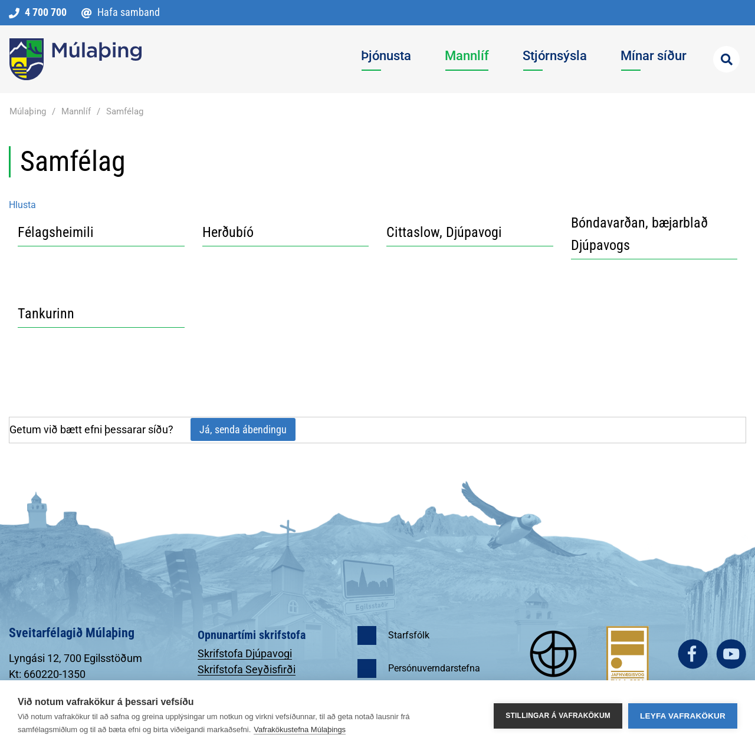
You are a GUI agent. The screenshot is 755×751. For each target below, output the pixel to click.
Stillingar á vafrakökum (557, 716)
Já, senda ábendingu (243, 429)
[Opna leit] (726, 59)
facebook (693, 654)
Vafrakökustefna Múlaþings (300, 729)
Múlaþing (27, 111)
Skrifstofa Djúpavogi (245, 653)
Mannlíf (76, 111)
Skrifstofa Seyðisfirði (247, 669)
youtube (731, 654)
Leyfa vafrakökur (683, 716)
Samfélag (124, 111)
